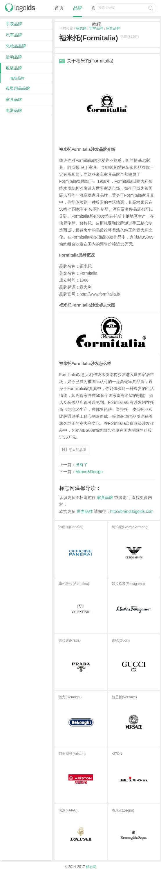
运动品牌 (14, 57)
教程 (96, 24)
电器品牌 (14, 110)
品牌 (77, 8)
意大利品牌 (77, 450)
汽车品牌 (14, 35)
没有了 (81, 465)
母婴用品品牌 (18, 88)
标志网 (91, 867)
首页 (59, 8)
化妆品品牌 (16, 46)
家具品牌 (105, 497)
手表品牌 (14, 24)
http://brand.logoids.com (131, 511)
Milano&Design (89, 472)
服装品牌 (14, 68)
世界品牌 (85, 511)
